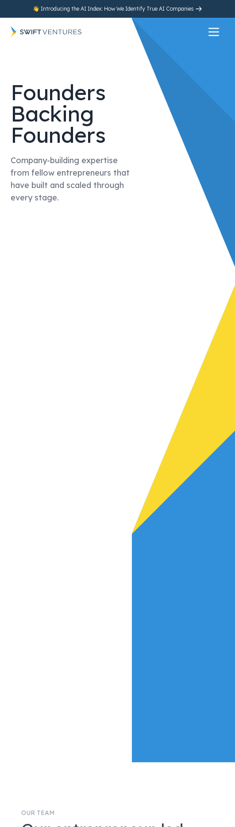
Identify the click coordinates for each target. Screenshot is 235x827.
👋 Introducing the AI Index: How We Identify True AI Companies (114, 8)
